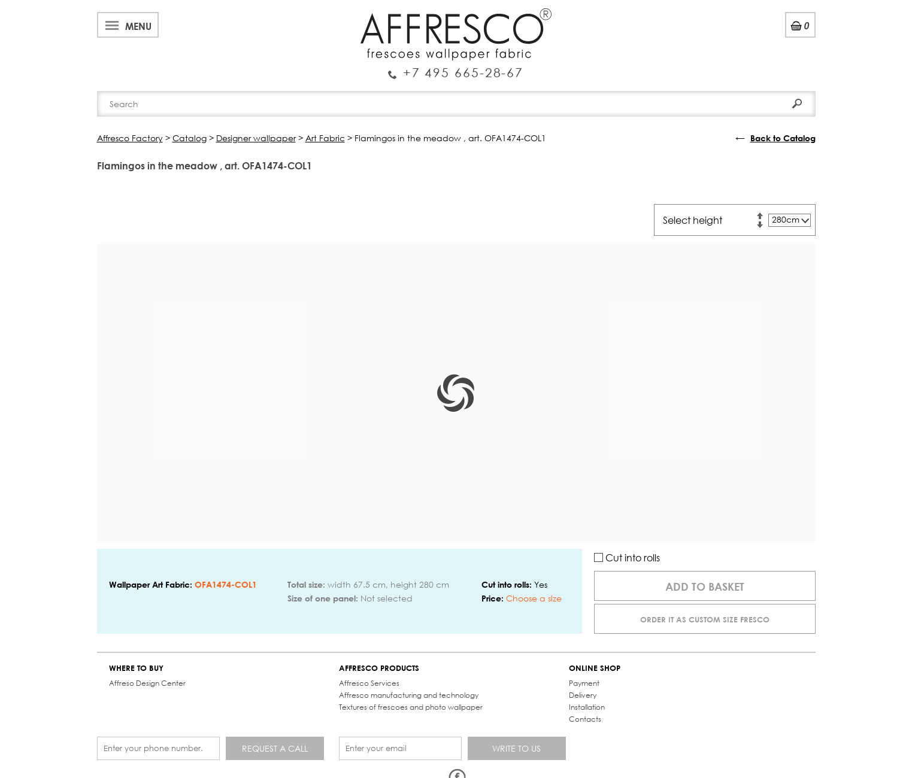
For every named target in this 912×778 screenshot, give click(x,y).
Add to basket (704, 586)
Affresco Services (369, 683)
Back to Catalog (783, 138)
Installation (587, 707)
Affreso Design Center (147, 683)
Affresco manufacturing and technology (408, 695)
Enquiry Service (456, 67)
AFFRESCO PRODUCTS (379, 668)
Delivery (582, 695)
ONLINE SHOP (594, 668)
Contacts (585, 719)
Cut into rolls (627, 557)
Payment (584, 683)
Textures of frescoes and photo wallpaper (411, 707)
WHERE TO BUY (136, 668)
